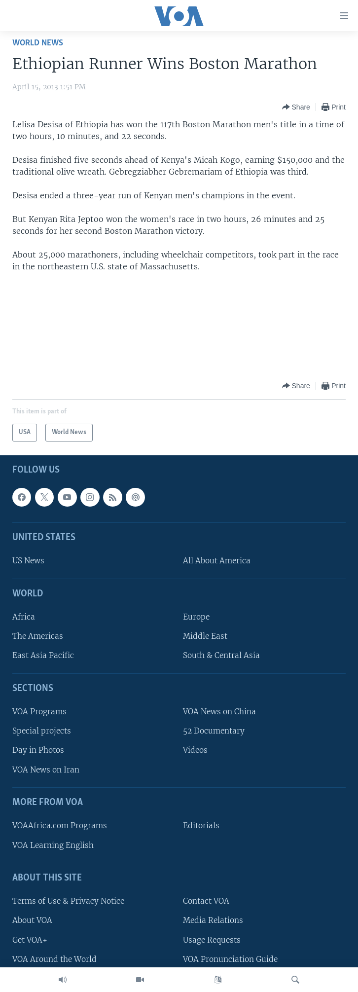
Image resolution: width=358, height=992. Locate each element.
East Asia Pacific (43, 655)
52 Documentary (214, 730)
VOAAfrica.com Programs (59, 825)
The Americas (37, 636)
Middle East (205, 636)
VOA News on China (219, 711)
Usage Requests (212, 939)
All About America (217, 560)
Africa (23, 617)
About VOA (32, 920)
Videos (195, 750)
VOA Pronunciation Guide (230, 958)
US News (28, 560)
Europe (196, 617)
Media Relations (213, 920)
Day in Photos (38, 750)
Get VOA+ (29, 939)
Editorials (201, 825)
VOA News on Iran (45, 769)
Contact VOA (206, 901)
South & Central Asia (221, 655)
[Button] (296, 107)
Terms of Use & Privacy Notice (68, 901)
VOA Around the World (54, 958)
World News (37, 43)
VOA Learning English (53, 844)
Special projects (41, 730)
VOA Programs (39, 711)
